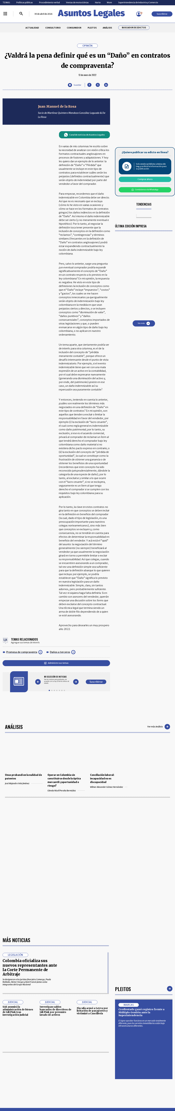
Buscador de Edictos (134, 27)
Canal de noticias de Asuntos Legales (84, 135)
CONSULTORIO (53, 27)
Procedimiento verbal (49, 2)
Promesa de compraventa (21, 652)
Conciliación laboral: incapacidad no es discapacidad (102, 779)
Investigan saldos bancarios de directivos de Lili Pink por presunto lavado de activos (55, 912)
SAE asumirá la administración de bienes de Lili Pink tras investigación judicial (18, 912)
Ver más (144, 323)
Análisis (14, 726)
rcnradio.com (159, 1096)
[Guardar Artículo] (74, 85)
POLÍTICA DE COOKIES (65, 1077)
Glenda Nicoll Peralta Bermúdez (66, 790)
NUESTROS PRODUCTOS (67, 1064)
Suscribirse (162, 14)
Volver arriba (157, 1016)
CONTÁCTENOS (63, 1057)
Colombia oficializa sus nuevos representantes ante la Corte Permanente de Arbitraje (30, 869)
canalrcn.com (136, 1096)
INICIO (5, 1056)
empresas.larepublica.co (72, 1096)
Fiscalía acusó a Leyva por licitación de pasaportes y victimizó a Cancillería (92, 913)
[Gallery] (57, 679)
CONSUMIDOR (74, 27)
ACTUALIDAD (32, 27)
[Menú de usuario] (138, 14)
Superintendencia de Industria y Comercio (138, 2)
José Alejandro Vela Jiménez (23, 783)
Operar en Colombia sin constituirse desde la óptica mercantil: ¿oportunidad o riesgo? (64, 780)
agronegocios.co (41, 1096)
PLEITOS (92, 27)
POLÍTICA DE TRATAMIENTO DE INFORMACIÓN (102, 1070)
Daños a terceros (60, 652)
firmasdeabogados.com (107, 1096)
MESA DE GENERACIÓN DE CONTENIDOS (99, 1057)
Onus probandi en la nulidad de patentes (23, 777)
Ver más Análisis (158, 726)
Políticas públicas (24, 2)
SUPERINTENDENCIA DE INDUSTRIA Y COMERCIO (100, 1077)
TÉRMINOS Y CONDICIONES (68, 1070)
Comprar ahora (145, 179)
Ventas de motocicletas (77, 2)
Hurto (98, 2)
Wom (109, 2)
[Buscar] (21, 14)
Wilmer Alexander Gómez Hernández (108, 787)
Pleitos (123, 890)
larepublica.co (16, 1096)
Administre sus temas (56, 663)
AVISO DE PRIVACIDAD (99, 1064)
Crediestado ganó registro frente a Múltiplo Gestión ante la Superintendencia (141, 914)
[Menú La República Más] (5, 14)
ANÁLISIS (107, 27)
